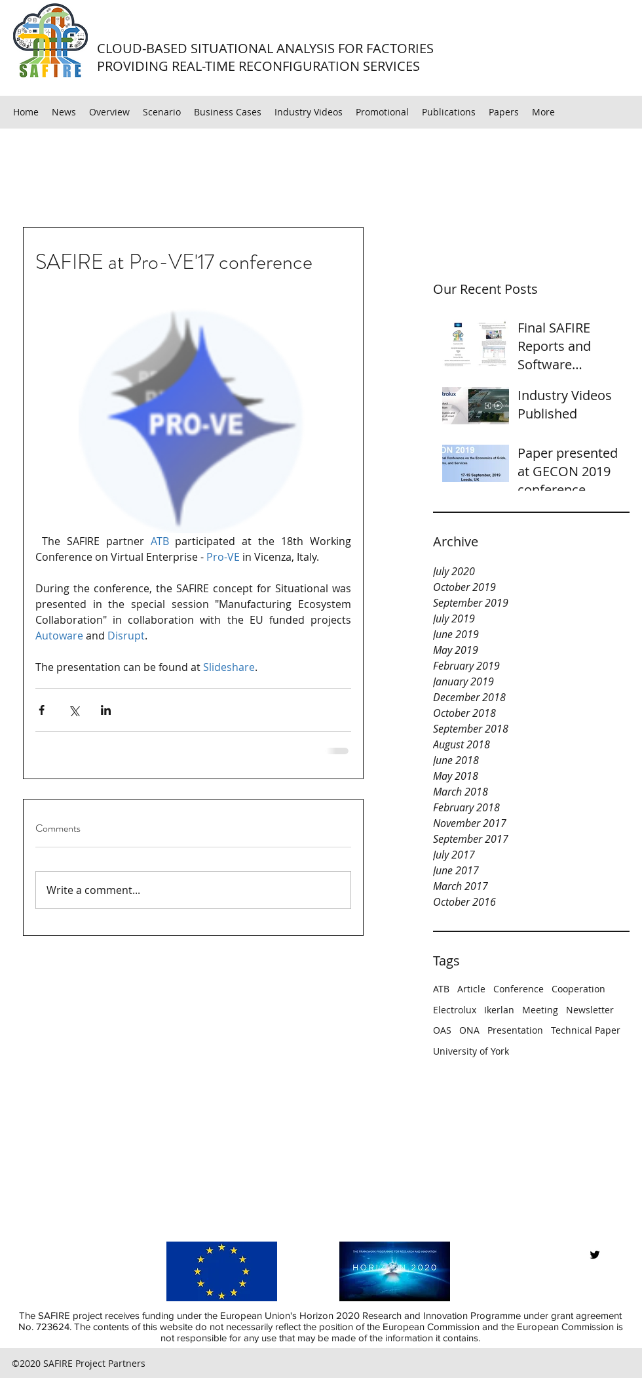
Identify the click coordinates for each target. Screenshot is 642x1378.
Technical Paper (585, 1030)
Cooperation (578, 989)
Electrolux (454, 1009)
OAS (442, 1030)
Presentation (515, 1030)
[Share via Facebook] (41, 710)
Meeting (540, 1009)
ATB (441, 989)
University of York (471, 1051)
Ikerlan (499, 1009)
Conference (518, 989)
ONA (469, 1030)
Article (471, 989)
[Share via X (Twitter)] (73, 710)
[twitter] (594, 1254)
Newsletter (590, 1009)
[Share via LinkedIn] (106, 710)
